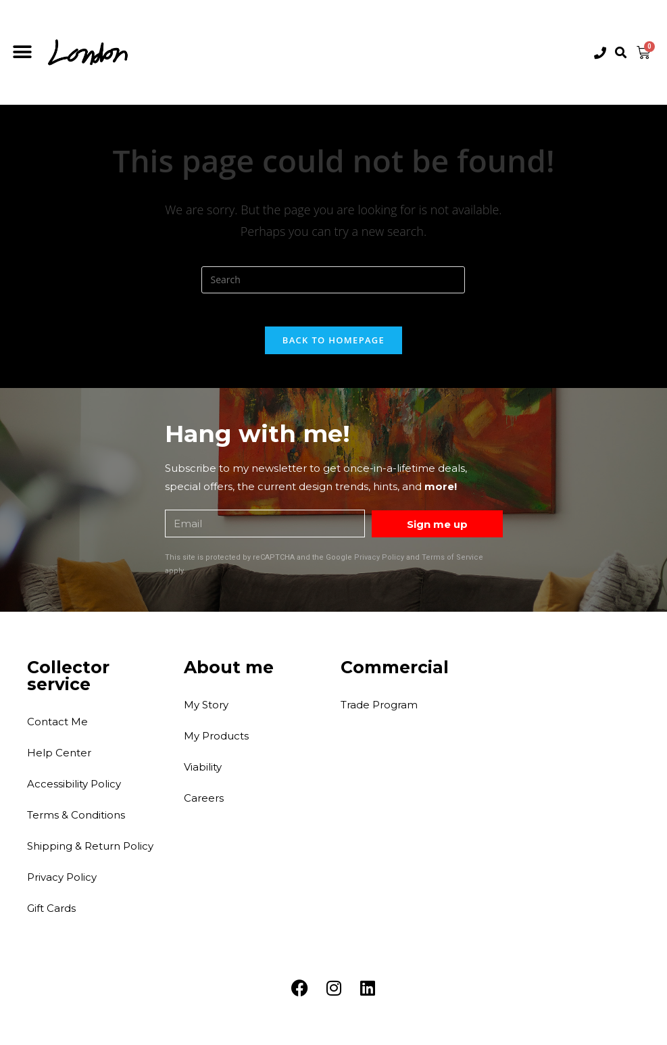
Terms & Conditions (76, 821)
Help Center (59, 759)
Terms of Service (452, 564)
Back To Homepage (333, 347)
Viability (203, 773)
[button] (22, 52)
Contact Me (57, 728)
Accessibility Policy (74, 790)
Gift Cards (51, 914)
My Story (206, 711)
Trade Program (379, 711)
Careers (204, 804)
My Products (216, 742)
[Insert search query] (333, 279)
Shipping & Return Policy (90, 852)
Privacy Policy (379, 564)
